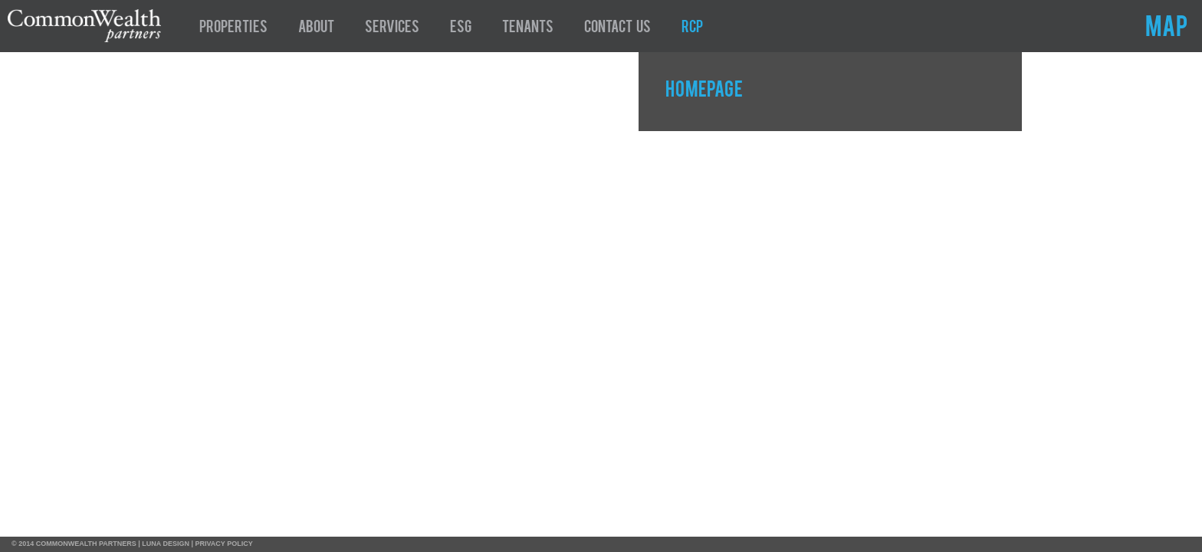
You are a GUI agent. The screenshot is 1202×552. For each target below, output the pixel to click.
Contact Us (617, 28)
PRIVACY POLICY (224, 543)
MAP (1166, 29)
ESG (460, 28)
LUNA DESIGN (165, 543)
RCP (692, 28)
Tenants (527, 28)
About (316, 28)
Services (392, 28)
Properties (233, 28)
